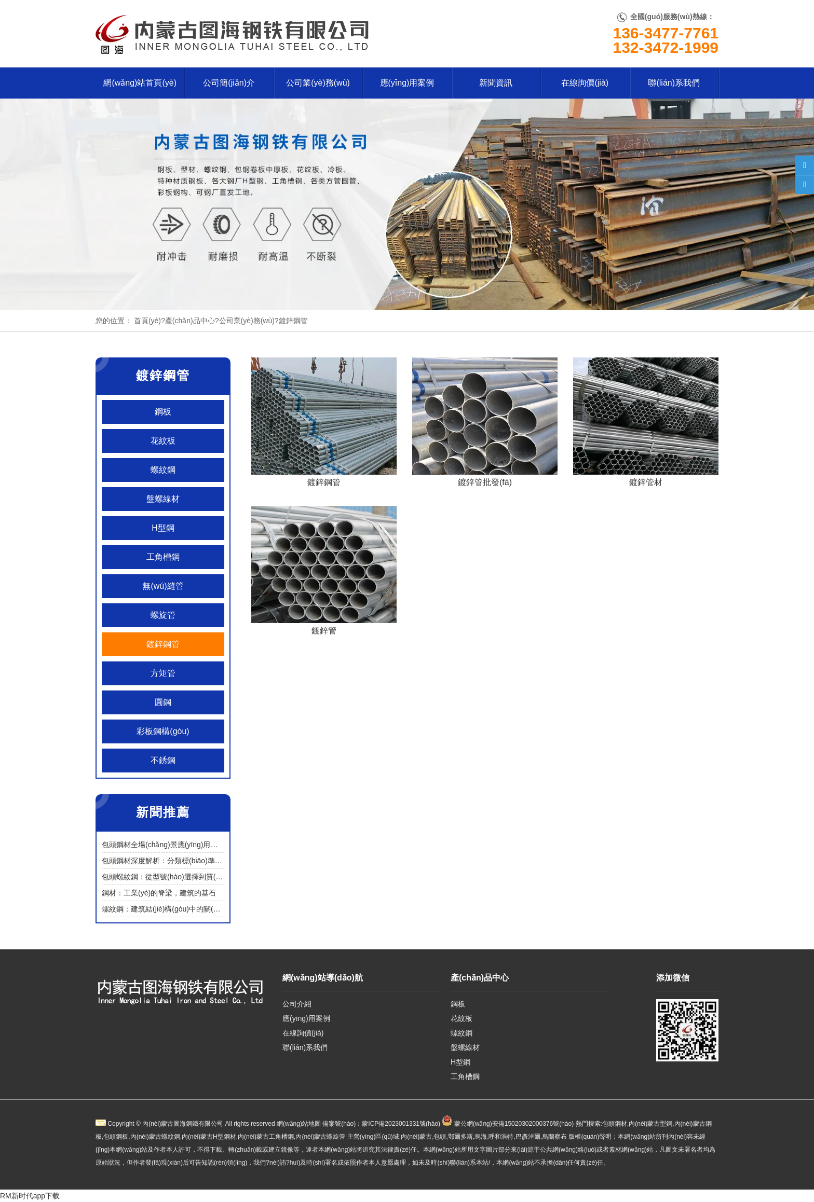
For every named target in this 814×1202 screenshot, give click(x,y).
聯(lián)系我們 (674, 82)
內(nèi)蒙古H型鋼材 (209, 1136)
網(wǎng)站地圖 (299, 1123)
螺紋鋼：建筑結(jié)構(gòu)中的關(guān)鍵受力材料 (185, 909)
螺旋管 (163, 615)
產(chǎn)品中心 (190, 320)
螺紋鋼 (163, 469)
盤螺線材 (163, 498)
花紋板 (163, 440)
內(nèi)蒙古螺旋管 (320, 1136)
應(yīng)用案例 (407, 82)
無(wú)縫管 (162, 586)
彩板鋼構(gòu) (163, 731)
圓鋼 (163, 702)
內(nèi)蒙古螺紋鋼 (155, 1136)
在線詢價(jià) (584, 82)
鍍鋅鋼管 (163, 644)
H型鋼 (163, 527)
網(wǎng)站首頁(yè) (140, 82)
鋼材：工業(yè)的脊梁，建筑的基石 (159, 893)
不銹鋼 (163, 760)
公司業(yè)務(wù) (318, 82)
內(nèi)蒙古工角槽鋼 (266, 1136)
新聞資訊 (495, 82)
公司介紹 (296, 1004)
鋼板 (163, 411)
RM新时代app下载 (30, 1196)
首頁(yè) (147, 320)
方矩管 (163, 673)
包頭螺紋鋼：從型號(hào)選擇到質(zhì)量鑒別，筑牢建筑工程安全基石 (216, 877)
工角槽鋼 (163, 556)
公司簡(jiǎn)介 (229, 82)
